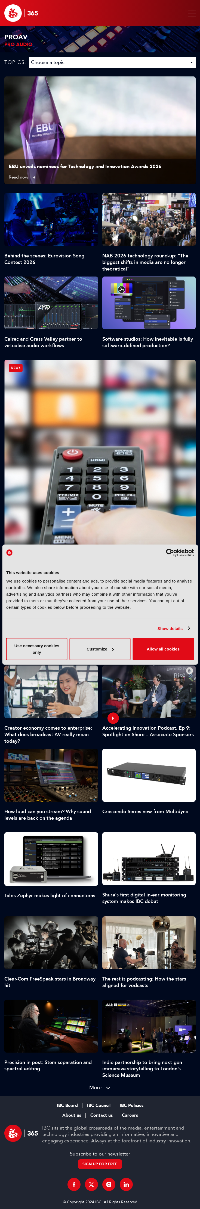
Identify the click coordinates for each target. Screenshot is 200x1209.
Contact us (101, 1115)
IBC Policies (131, 1106)
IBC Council (98, 1106)
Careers (130, 1115)
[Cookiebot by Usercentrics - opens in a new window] (170, 552)
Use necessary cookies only (36, 649)
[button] (191, 13)
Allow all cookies (163, 649)
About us (71, 1115)
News (15, 368)
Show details (170, 628)
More (95, 1087)
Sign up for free (100, 1164)
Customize (100, 649)
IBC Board (67, 1106)
